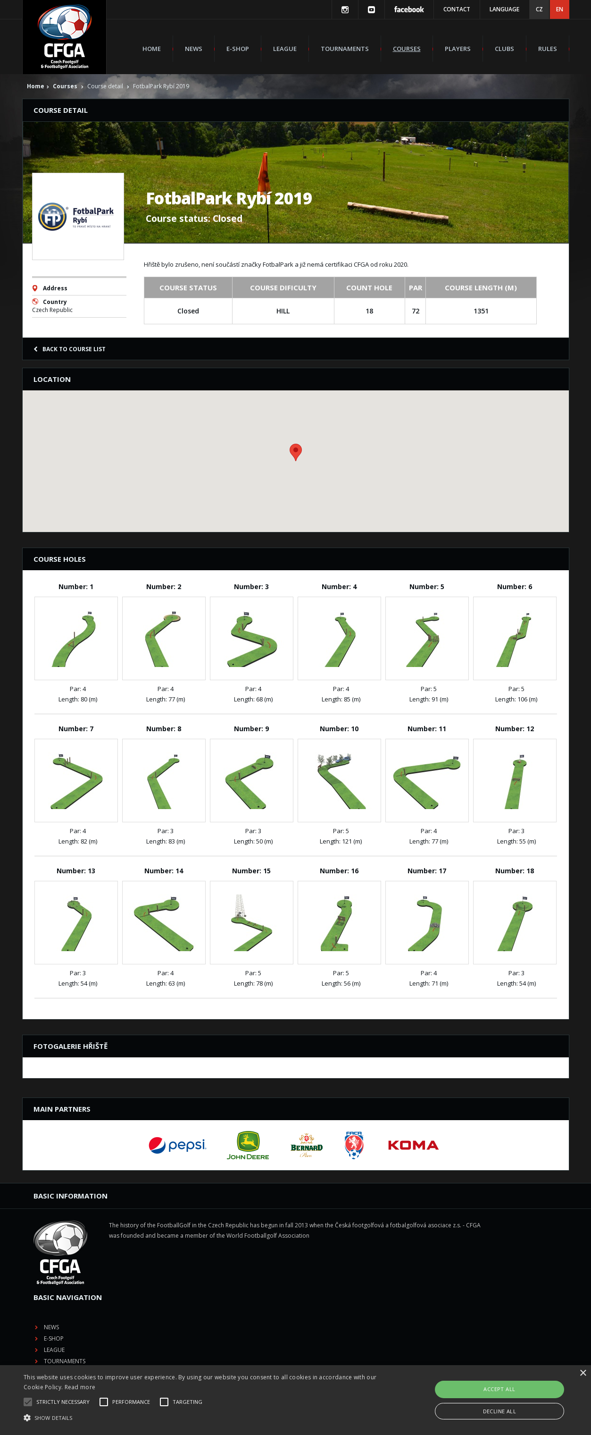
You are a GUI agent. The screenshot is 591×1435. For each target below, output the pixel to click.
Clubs (504, 48)
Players (458, 48)
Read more (80, 1387)
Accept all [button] (499, 1389)
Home (151, 48)
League (285, 48)
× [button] (582, 1373)
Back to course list (69, 349)
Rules (547, 48)
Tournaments (345, 48)
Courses (407, 48)
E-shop (237, 48)
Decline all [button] (499, 1411)
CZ (539, 9)
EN (559, 9)
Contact (456, 9)
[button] (200, 1418)
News (193, 48)
